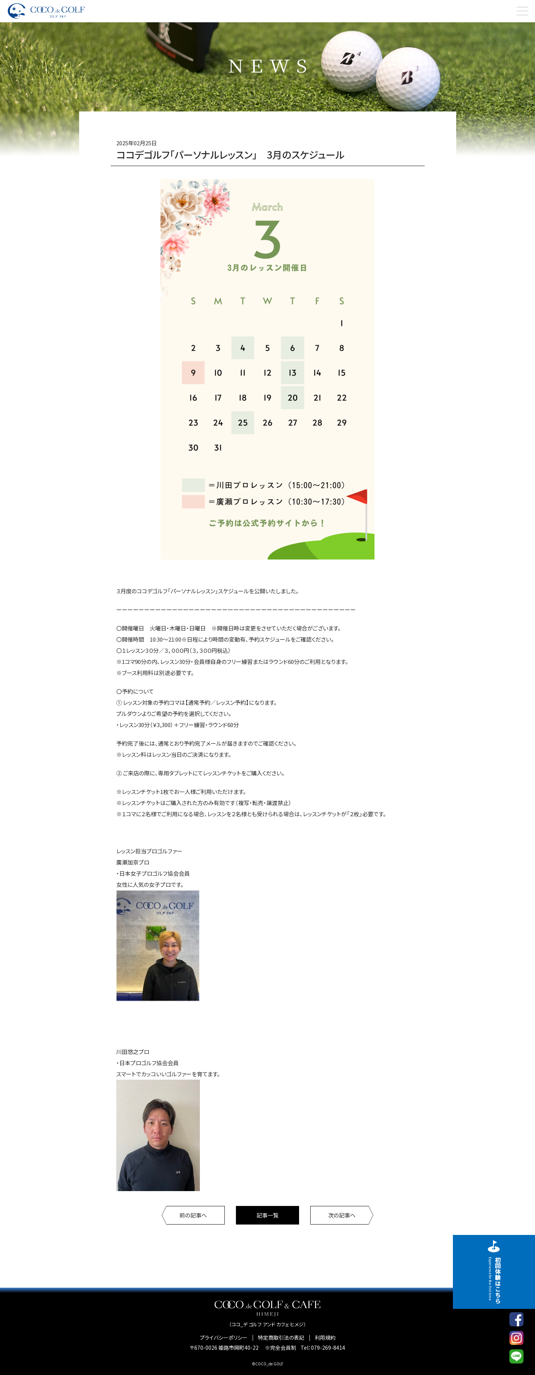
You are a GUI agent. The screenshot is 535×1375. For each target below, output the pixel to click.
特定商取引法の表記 (281, 1337)
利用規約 (325, 1337)
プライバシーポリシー (223, 1337)
